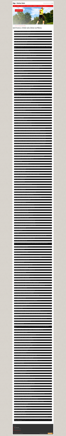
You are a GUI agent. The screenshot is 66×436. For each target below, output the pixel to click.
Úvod (13, 25)
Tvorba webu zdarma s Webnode (43, 433)
